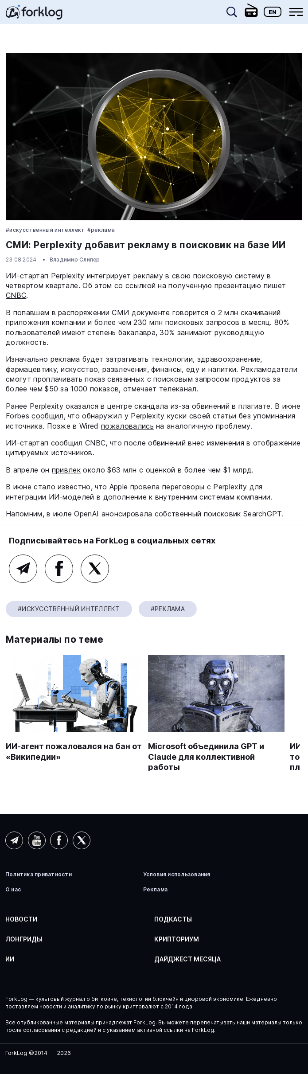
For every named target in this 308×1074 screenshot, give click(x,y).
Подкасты (173, 919)
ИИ (9, 959)
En (273, 12)
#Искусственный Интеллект (45, 230)
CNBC (16, 295)
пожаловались (127, 426)
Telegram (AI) (23, 569)
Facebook (59, 569)
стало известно (62, 486)
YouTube (37, 840)
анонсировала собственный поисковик (171, 513)
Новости (21, 919)
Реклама (155, 890)
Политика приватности (38, 874)
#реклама (101, 230)
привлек (66, 469)
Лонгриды (23, 939)
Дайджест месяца (187, 959)
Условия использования (177, 874)
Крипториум (176, 939)
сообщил (47, 415)
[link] (34, 15)
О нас (13, 890)
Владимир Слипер (75, 259)
